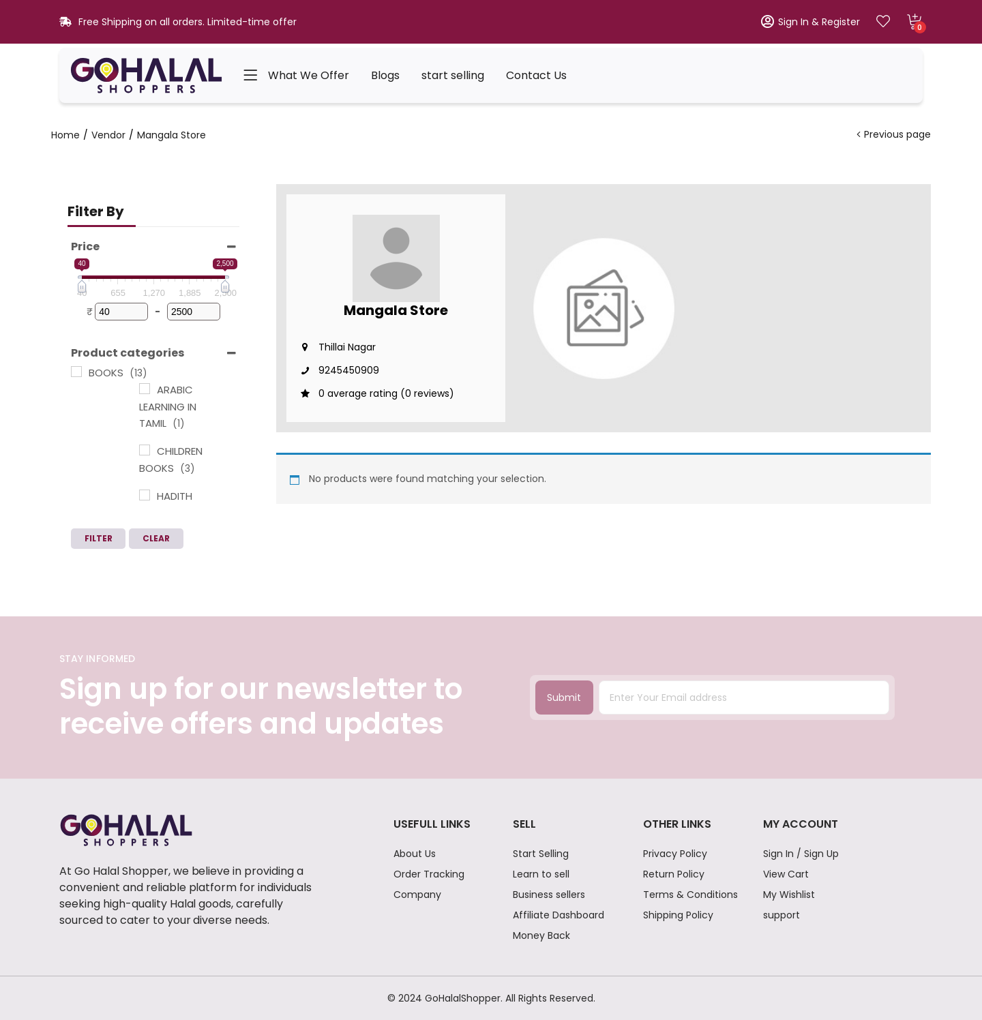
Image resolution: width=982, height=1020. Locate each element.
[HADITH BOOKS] (144, 495)
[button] (914, 22)
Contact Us (536, 75)
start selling (452, 75)
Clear (156, 538)
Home (65, 135)
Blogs (385, 75)
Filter (99, 538)
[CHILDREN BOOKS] (144, 450)
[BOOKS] (76, 371)
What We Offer (308, 75)
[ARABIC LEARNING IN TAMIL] (144, 388)
